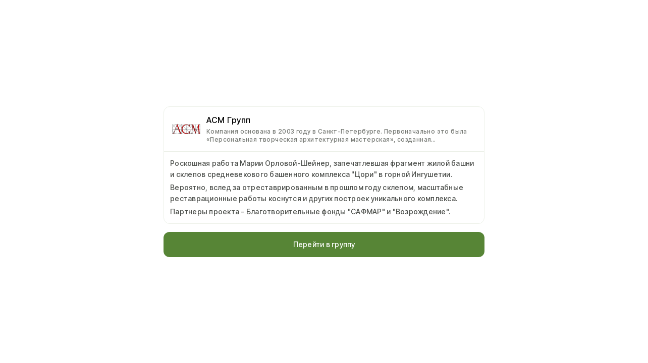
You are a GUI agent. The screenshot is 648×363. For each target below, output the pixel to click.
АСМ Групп (228, 120)
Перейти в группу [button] (324, 244)
